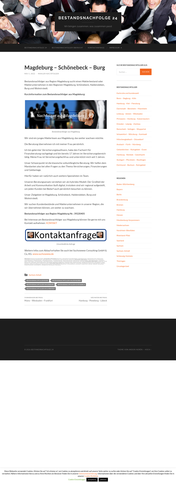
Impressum (114, 48)
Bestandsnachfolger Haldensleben (66, 280)
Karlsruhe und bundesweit (128, 93)
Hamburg (121, 210)
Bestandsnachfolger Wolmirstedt (41, 288)
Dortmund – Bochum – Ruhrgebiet (131, 165)
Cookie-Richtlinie (91, 476)
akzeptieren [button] (92, 480)
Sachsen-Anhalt (35, 275)
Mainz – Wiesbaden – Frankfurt (38, 299)
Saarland (120, 240)
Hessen (120, 215)
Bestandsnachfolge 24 (88, 18)
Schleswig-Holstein (125, 256)
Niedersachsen (123, 225)
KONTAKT (51, 223)
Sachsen (120, 246)
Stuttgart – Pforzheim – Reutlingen (131, 160)
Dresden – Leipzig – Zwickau (128, 124)
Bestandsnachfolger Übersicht (67, 48)
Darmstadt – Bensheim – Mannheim (132, 108)
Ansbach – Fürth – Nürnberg (129, 144)
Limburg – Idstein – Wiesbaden (130, 114)
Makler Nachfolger (48, 74)
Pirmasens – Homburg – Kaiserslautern (133, 119)
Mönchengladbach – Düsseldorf (130, 139)
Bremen (120, 205)
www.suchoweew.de (43, 253)
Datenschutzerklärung (88, 473)
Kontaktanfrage (96, 48)
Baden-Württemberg (125, 184)
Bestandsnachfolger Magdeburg (40, 284)
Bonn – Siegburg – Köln (126, 98)
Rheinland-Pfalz (123, 235)
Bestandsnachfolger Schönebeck (71, 284)
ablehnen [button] (103, 480)
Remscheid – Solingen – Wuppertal (131, 129)
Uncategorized (123, 266)
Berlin (119, 194)
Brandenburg (122, 199)
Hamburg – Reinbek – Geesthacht (131, 154)
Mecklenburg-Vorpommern (128, 220)
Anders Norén (136, 350)
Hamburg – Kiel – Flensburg (128, 103)
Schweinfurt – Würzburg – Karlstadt (132, 134)
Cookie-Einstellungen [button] (76, 479)
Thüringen (121, 261)
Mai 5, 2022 (29, 74)
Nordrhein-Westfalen (126, 230)
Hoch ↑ (148, 350)
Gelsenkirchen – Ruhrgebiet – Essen (132, 149)
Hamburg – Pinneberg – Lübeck (93, 299)
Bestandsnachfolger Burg (37, 280)
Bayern (120, 189)
